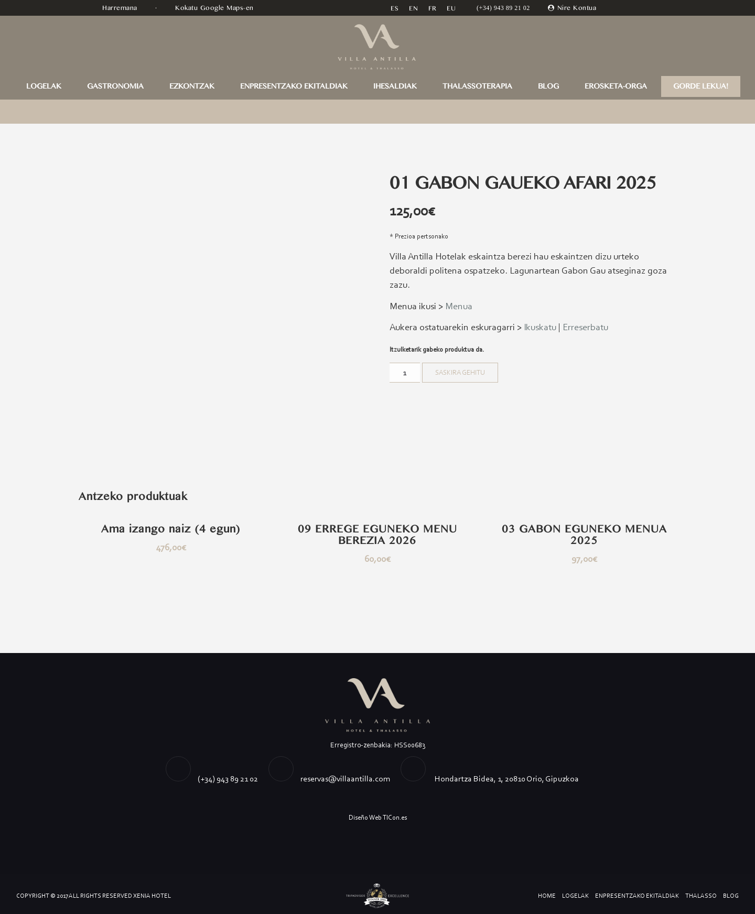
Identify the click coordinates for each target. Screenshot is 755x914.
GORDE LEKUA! (700, 86)
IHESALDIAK (395, 86)
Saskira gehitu (460, 372)
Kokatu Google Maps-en (215, 8)
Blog (548, 86)
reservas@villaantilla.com (345, 779)
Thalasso (701, 895)
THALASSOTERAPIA (477, 86)
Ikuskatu (540, 327)
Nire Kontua (577, 8)
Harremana (120, 8)
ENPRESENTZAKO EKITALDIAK (294, 86)
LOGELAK (43, 86)
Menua (458, 306)
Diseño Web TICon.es (378, 817)
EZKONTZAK (191, 86)
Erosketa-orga (616, 86)
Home (547, 895)
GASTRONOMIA (115, 86)
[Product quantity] (405, 373)
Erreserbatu (585, 327)
